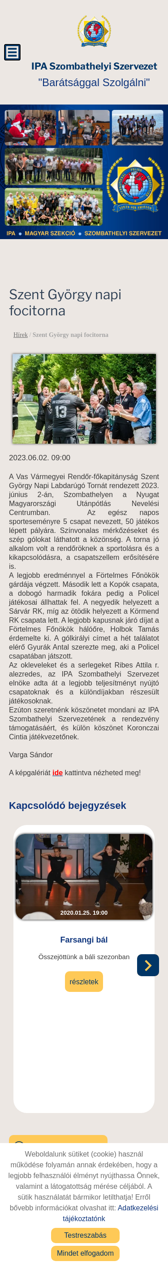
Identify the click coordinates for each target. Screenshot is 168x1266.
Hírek (20, 335)
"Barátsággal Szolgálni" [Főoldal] (94, 74)
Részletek (83, 982)
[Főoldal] (94, 31)
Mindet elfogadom (85, 1253)
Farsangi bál (84, 939)
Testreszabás (85, 1235)
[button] (148, 965)
